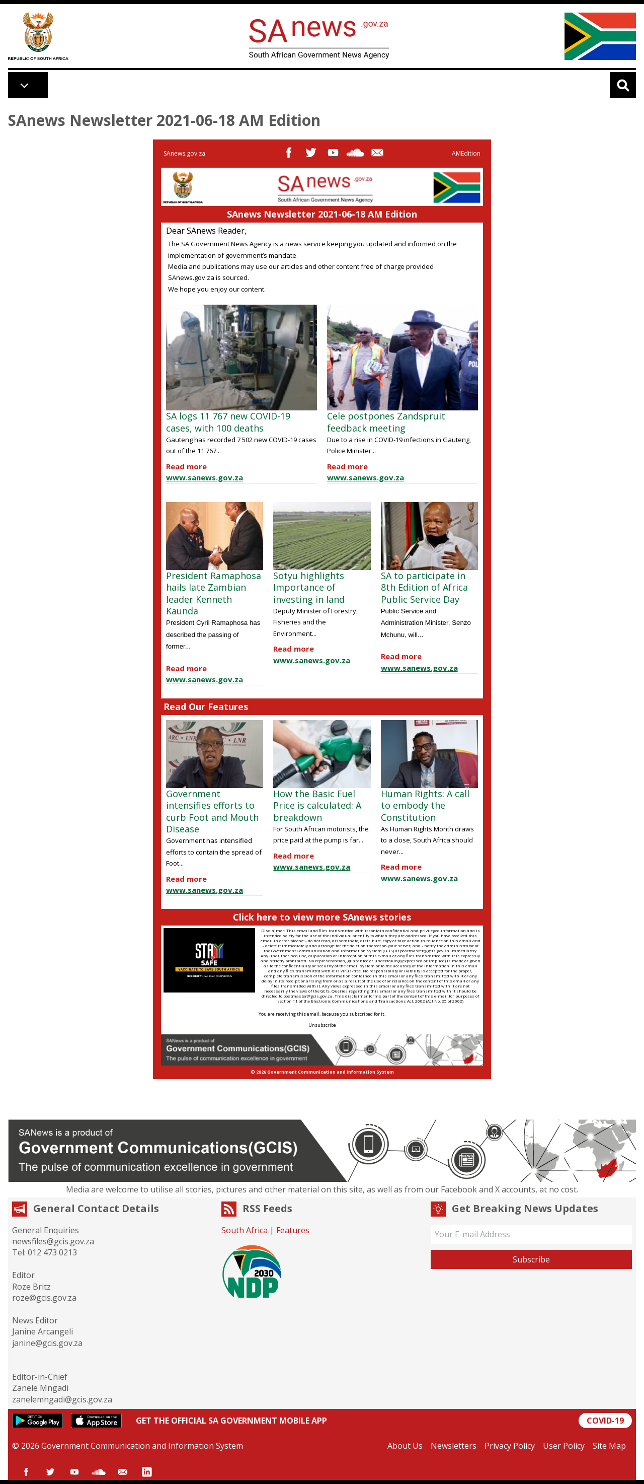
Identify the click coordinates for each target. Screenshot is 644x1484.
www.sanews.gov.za (204, 477)
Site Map (609, 1445)
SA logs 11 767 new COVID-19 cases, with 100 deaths (228, 422)
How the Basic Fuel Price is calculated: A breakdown (317, 805)
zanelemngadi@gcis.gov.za (62, 1399)
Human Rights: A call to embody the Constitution (425, 805)
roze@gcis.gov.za (44, 1297)
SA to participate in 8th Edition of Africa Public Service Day (424, 587)
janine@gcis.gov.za (47, 1343)
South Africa (244, 1230)
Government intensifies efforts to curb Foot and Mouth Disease (212, 811)
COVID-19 (605, 1420)
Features (292, 1230)
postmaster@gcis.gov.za (424, 950)
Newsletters (453, 1445)
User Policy (564, 1445)
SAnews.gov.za (184, 153)
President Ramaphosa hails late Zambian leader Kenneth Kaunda (213, 593)
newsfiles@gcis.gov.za (53, 1241)
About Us (405, 1445)
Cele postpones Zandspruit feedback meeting (386, 422)
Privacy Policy (510, 1445)
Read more (186, 466)
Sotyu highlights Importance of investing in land (309, 587)
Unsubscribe (322, 1025)
